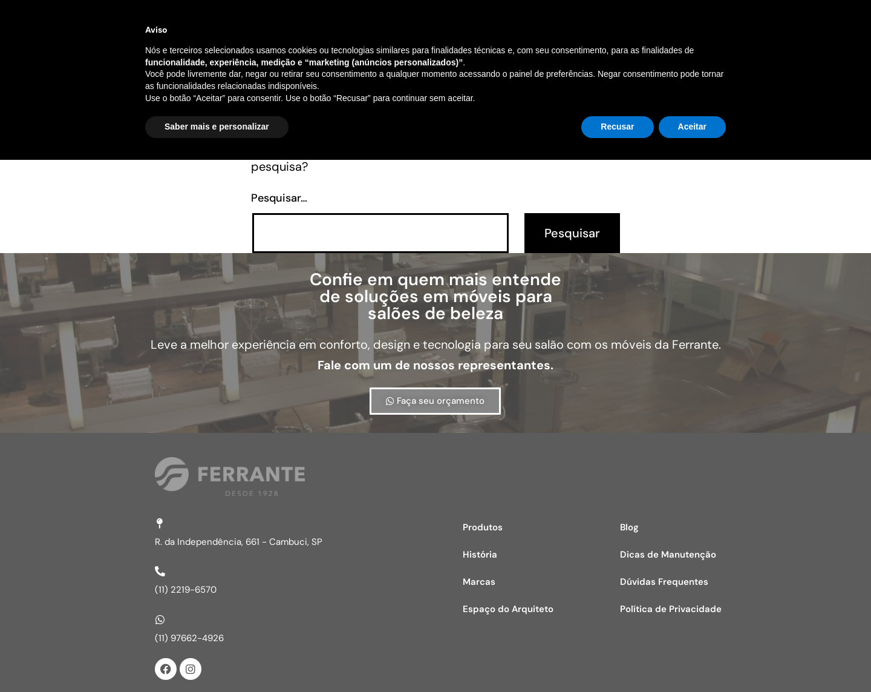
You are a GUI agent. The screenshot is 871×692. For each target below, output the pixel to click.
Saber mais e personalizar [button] (217, 659)
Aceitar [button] (692, 659)
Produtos (483, 527)
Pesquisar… (279, 198)
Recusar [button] (617, 659)
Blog (629, 527)
